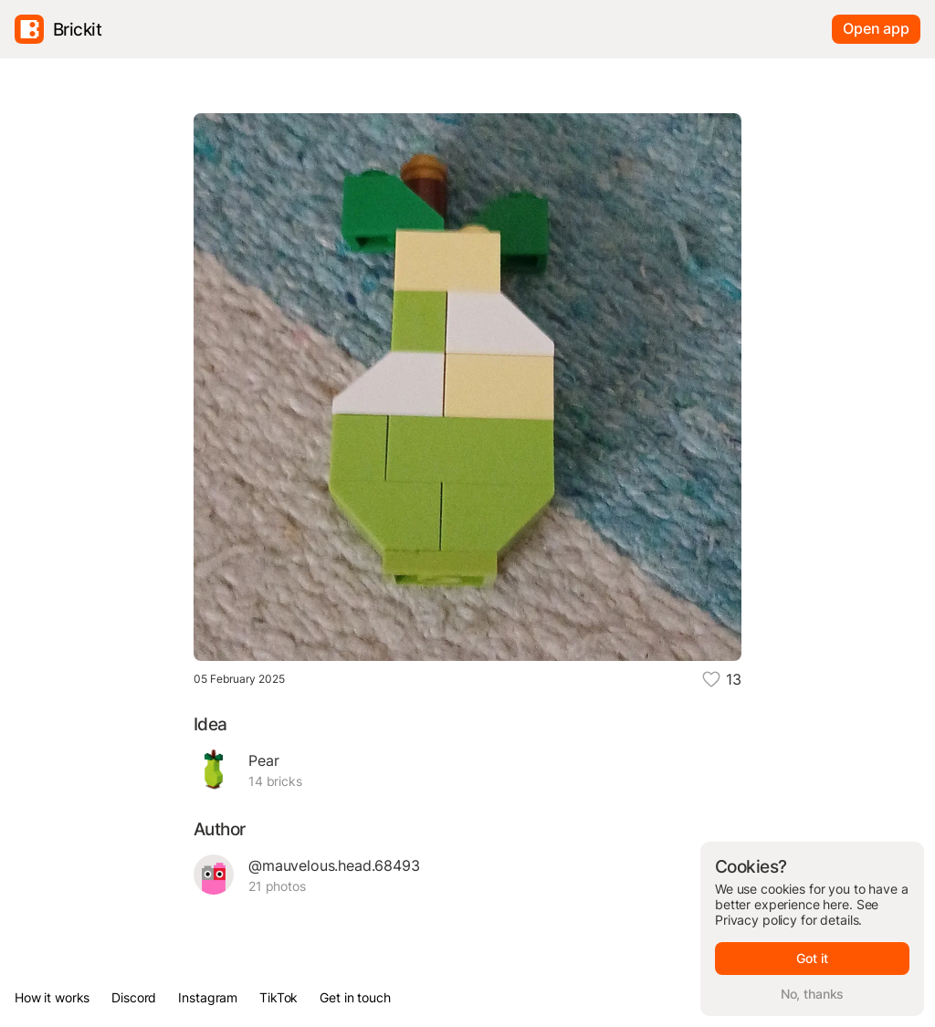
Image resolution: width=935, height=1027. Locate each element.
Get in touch (355, 997)
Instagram (207, 997)
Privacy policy (756, 919)
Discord (133, 997)
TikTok (278, 997)
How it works (52, 997)
